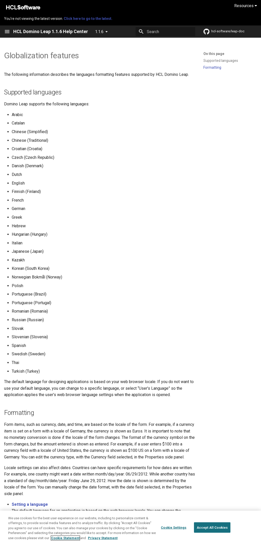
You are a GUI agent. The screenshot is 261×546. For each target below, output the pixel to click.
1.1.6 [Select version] (99, 31)
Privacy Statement (103, 542)
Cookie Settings (173, 532)
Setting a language (30, 504)
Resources (245, 5)
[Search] (165, 31)
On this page (213, 54)
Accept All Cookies (212, 532)
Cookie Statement (65, 542)
